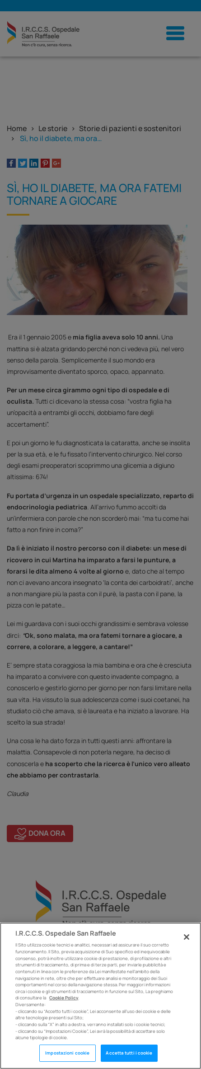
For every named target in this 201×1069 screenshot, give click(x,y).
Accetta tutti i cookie (129, 1053)
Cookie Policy (63, 998)
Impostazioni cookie (67, 1053)
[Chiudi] (186, 937)
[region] (100, 996)
